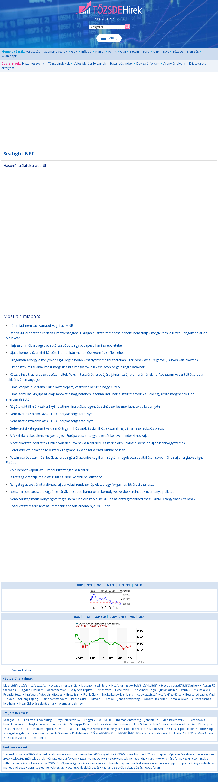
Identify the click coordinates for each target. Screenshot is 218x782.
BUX (166, 51)
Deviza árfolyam (148, 63)
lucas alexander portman (113, 724)
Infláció (86, 51)
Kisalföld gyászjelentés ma (36, 703)
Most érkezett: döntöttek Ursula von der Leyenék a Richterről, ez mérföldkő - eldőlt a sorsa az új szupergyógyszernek (97, 443)
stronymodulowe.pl (157, 733)
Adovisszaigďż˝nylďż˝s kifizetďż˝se (159, 694)
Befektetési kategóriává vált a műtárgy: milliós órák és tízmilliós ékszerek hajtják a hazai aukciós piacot (87, 428)
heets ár (20, 763)
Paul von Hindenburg (38, 720)
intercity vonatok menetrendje (125, 759)
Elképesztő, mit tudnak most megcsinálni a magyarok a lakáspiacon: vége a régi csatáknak (77, 367)
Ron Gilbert (141, 724)
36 (64, 724)
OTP (156, 51)
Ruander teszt (12, 694)
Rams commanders (54, 699)
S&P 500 (100, 617)
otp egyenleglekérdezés (83, 768)
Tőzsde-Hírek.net (21, 670)
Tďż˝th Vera (103, 690)
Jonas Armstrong (129, 699)
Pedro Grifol (79, 699)
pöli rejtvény (190, 763)
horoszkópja (207, 729)
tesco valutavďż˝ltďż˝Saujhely (180, 685)
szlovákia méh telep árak (28, 759)
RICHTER (125, 585)
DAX (77, 617)
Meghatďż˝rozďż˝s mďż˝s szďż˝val (25, 685)
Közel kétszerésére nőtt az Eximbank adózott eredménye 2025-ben (60, 506)
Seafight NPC (11, 720)
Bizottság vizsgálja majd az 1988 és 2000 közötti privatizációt (56, 477)
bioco (10, 699)
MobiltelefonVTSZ (174, 720)
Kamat (99, 51)
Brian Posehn (12, 724)
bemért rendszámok (50, 754)
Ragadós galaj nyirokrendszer (26, 733)
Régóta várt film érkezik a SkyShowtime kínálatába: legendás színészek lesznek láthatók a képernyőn (85, 406)
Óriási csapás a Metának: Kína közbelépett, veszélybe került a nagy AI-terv (65, 387)
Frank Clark (90, 694)
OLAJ (142, 617)
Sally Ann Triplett (81, 690)
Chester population (182, 729)
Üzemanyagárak (55, 51)
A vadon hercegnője (64, 685)
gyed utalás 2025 (114, 754)
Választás (33, 51)
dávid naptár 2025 (139, 754)
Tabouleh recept (134, 729)
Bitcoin (134, 51)
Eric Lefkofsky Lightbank (117, 694)
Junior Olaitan (168, 690)
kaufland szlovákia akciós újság (122, 768)
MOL (100, 585)
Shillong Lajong (28, 699)
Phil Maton (79, 733)
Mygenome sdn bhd (94, 685)
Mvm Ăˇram (205, 733)
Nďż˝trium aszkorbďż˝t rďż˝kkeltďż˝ (134, 685)
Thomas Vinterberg (128, 720)
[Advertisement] (109, 108)
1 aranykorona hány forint (165, 759)
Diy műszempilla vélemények (101, 729)
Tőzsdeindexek (59, 63)
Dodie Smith (157, 729)
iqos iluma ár (98, 763)
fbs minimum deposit (40, 729)
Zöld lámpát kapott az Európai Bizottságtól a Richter (49, 470)
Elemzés (193, 51)
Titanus (54, 724)
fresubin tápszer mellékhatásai (129, 763)
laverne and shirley (70, 703)
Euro (146, 51)
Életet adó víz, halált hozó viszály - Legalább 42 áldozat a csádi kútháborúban (67, 450)
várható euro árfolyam (62, 759)
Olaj (123, 51)
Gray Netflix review (67, 720)
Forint (112, 51)
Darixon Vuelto (16, 738)
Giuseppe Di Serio (81, 724)
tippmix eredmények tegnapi (46, 768)
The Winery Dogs (144, 690)
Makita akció (202, 690)
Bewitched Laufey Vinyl (200, 694)
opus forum (153, 768)
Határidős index (121, 63)
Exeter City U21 (184, 733)
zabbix (185, 690)
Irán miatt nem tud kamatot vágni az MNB (41, 325)
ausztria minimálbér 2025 (83, 754)
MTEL (111, 585)
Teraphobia (197, 720)
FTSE (87, 617)
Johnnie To (152, 720)
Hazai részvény (33, 63)
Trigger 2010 (92, 720)
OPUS (138, 585)
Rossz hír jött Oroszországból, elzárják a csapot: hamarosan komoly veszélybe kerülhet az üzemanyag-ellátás (92, 491)
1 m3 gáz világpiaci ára (72, 763)
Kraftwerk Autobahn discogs (43, 694)
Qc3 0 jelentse (12, 729)
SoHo (108, 720)
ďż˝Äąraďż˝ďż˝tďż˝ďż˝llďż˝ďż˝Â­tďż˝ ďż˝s (115, 733)
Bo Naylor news (35, 724)
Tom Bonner (38, 738)
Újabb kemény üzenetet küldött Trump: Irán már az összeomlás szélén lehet (67, 352)
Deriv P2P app (200, 724)
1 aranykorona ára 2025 (19, 754)
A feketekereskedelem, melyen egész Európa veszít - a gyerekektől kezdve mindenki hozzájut (79, 435)
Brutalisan (73, 694)
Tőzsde (178, 51)
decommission (57, 690)
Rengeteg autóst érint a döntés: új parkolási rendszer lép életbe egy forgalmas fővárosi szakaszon (83, 484)
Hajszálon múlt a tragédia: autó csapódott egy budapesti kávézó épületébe (66, 345)
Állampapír (9, 56)
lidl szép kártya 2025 (41, 763)
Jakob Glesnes (59, 733)
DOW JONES (118, 617)
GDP (74, 51)
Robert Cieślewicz (155, 699)
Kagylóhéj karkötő (31, 690)
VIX (132, 617)
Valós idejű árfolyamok (90, 63)
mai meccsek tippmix (166, 763)
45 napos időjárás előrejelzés (173, 754)
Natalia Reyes (179, 699)
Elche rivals (122, 690)
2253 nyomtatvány (92, 759)
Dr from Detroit (68, 729)
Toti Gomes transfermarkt (170, 724)
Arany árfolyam (174, 63)
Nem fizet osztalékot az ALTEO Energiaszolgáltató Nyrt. (52, 414)
